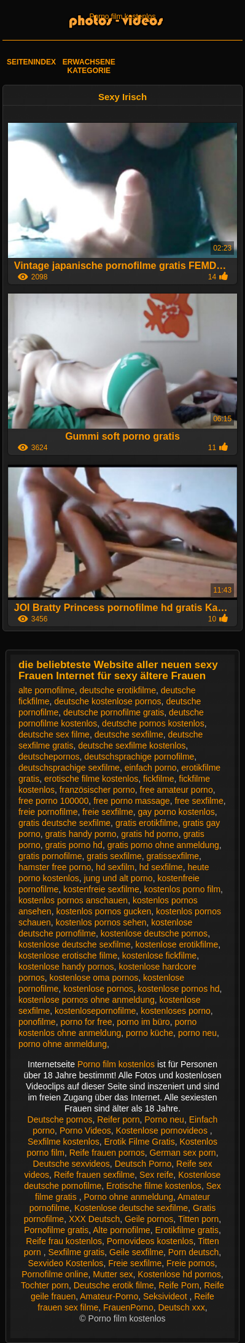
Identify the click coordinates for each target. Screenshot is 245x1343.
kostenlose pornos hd (179, 989)
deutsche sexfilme (129, 734)
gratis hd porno (149, 834)
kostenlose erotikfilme (177, 944)
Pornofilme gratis (56, 1230)
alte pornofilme (46, 690)
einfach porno (151, 768)
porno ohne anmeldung (62, 1044)
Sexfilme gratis (76, 1252)
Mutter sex (113, 1274)
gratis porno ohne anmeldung (163, 845)
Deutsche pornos (60, 1119)
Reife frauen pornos (107, 1153)
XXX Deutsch (94, 1219)
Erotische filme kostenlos (153, 1186)
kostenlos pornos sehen (101, 922)
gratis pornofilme (50, 856)
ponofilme (37, 1022)
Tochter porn (45, 1285)
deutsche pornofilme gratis (113, 712)
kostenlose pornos (98, 989)
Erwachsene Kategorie (89, 66)
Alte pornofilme (121, 1230)
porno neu (197, 1033)
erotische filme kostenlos (91, 779)
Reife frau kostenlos (64, 1241)
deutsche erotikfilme (118, 690)
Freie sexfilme (134, 1263)
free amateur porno (176, 790)
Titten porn (198, 1219)
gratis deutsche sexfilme (64, 823)
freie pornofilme (48, 812)
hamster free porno (54, 867)
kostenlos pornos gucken (103, 911)
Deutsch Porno (143, 1164)
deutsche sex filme (54, 734)
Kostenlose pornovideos (162, 1130)
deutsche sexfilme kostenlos (131, 745)
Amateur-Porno (109, 1296)
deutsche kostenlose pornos (107, 701)
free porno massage (131, 801)
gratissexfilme (172, 856)
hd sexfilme (161, 867)
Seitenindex (31, 62)
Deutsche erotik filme (114, 1285)
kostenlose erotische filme (67, 955)
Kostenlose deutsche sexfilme (131, 1208)
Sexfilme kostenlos (63, 1141)
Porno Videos (85, 1130)
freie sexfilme (107, 812)
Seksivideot (166, 1296)
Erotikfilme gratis (186, 1230)
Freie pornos (190, 1263)
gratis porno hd (74, 845)
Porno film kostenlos (122, 16)
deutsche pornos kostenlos (153, 723)
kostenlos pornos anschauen (73, 900)
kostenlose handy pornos (66, 966)
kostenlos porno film (182, 889)
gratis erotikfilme (146, 823)
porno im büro (143, 1022)
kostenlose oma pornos (94, 978)
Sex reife (156, 1175)
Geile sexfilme (136, 1252)
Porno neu (164, 1119)
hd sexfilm (115, 867)
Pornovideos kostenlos (150, 1241)
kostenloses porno (176, 1011)
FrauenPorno (128, 1307)
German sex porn (182, 1153)
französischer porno (97, 790)
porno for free (86, 1022)
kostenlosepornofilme (95, 1011)
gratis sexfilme (114, 856)
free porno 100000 (53, 801)
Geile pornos (149, 1219)
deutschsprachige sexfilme (69, 768)
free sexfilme (198, 801)
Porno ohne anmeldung (128, 1197)
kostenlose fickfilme (159, 955)
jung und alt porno (118, 878)
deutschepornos (49, 756)
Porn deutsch (193, 1252)
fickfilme (158, 779)
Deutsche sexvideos (71, 1164)
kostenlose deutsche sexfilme (74, 944)
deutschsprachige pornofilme (139, 756)
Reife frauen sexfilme (94, 1175)
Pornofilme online (54, 1274)
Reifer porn (118, 1119)
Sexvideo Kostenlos (65, 1263)
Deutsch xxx (181, 1307)
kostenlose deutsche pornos (154, 933)
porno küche (149, 1033)
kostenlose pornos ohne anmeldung (86, 1000)
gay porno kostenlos (176, 812)
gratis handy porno (81, 834)
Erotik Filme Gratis (139, 1141)
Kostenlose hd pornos (179, 1274)
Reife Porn (178, 1285)
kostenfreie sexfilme (101, 889)
